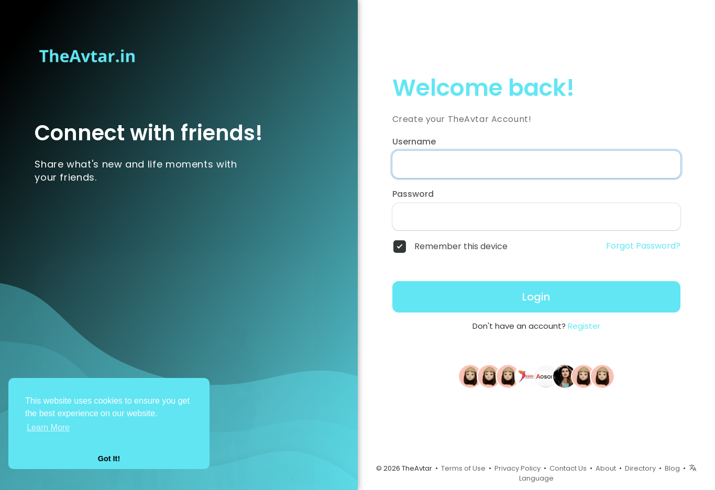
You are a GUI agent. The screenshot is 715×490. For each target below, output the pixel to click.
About (606, 468)
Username (414, 142)
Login (536, 296)
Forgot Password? (643, 246)
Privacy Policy (517, 468)
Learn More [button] (48, 427)
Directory (640, 468)
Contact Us (568, 468)
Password (413, 194)
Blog (672, 468)
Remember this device (461, 246)
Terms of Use (463, 468)
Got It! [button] (109, 458)
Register (584, 325)
